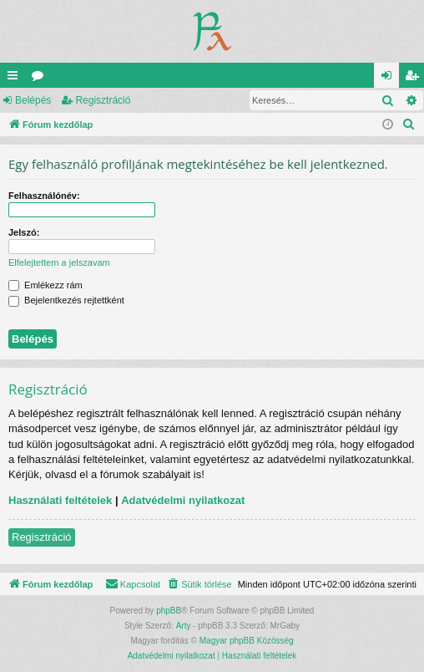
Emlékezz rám (45, 285)
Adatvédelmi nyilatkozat (183, 500)
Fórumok (41, 78)
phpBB (168, 610)
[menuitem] (408, 124)
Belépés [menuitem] (390, 78)
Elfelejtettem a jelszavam (59, 262)
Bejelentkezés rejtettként (66, 300)
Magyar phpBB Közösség (246, 640)
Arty (183, 625)
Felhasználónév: (44, 196)
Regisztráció (102, 100)
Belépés (33, 100)
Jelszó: (23, 232)
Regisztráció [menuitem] (415, 78)
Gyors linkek (16, 78)
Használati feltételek (60, 500)
